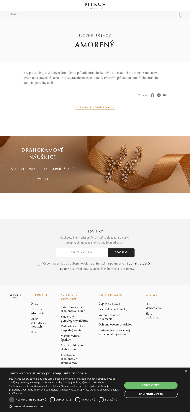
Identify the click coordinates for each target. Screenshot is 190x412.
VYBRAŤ (43, 179)
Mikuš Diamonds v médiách (38, 323)
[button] (64, 406)
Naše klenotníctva (154, 306)
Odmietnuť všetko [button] (151, 394)
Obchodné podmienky (113, 309)
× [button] (185, 371)
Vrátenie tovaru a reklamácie (109, 317)
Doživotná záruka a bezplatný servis (73, 328)
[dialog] (95, 390)
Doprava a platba (109, 303)
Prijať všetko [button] (151, 385)
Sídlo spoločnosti (153, 315)
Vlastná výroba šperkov (70, 338)
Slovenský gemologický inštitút (74, 318)
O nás (34, 303)
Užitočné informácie (38, 311)
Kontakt (151, 296)
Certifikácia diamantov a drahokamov (69, 359)
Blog (33, 332)
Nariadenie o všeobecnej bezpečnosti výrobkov (114, 332)
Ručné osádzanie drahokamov (72, 347)
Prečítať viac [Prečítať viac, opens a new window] (15, 393)
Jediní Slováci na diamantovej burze (73, 309)
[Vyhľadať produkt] (179, 15)
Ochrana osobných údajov (115, 324)
